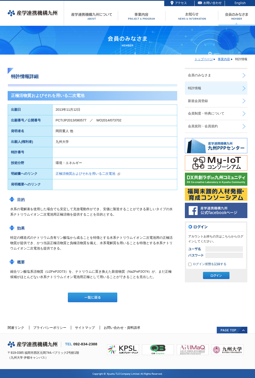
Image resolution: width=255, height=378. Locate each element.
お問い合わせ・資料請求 (122, 328)
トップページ (204, 59)
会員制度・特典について (206, 113)
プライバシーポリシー (49, 328)
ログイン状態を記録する (209, 264)
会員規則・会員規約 (203, 126)
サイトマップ (85, 328)
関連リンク (16, 328)
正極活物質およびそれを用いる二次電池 (85, 173)
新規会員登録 (198, 101)
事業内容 (224, 59)
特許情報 (194, 88)
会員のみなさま (199, 75)
